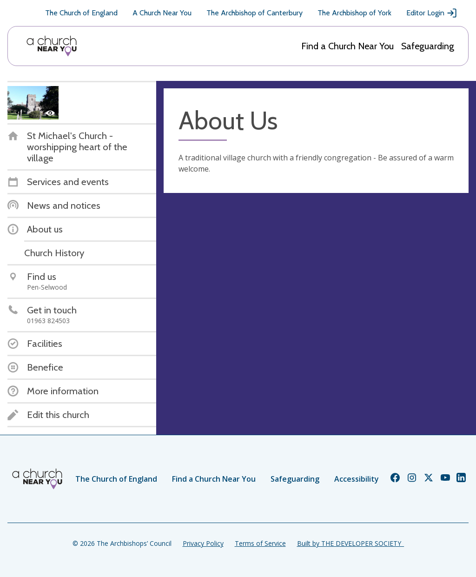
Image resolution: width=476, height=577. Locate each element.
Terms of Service (260, 543)
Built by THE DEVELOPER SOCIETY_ (350, 543)
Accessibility (356, 479)
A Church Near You (162, 12)
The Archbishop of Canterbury (254, 12)
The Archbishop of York (354, 12)
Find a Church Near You (347, 46)
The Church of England (81, 12)
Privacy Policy (203, 543)
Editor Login (431, 13)
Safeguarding (427, 46)
